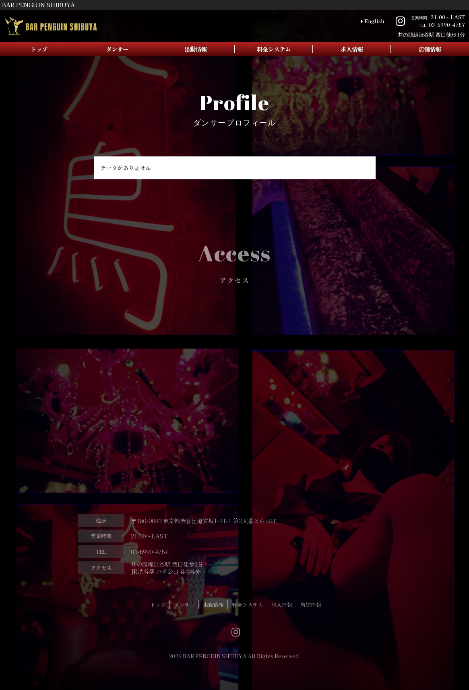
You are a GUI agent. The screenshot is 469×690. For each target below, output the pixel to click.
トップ (39, 49)
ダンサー (117, 49)
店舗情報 (310, 612)
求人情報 (352, 49)
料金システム (274, 49)
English (374, 21)
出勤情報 (195, 49)
